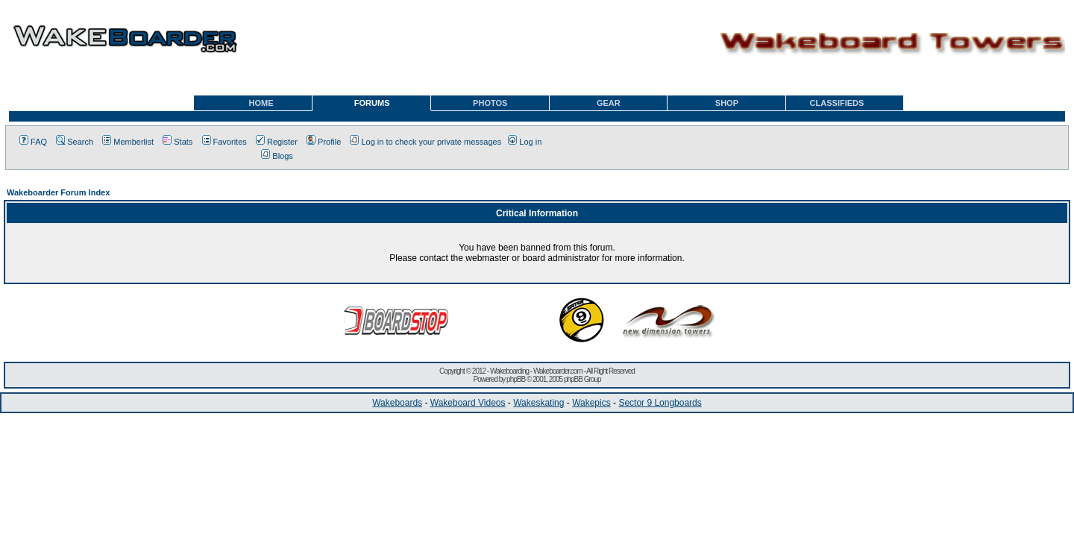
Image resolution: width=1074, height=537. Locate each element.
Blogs (277, 155)
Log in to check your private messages (425, 141)
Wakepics (591, 403)
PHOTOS (490, 102)
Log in (524, 141)
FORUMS (372, 102)
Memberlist (128, 141)
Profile (324, 141)
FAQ (33, 141)
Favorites (224, 141)
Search (74, 141)
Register (277, 141)
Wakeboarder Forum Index (58, 192)
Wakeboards (397, 403)
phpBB (515, 379)
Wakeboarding (509, 371)
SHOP (726, 102)
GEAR (609, 102)
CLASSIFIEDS (837, 102)
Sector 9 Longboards (659, 403)
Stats (177, 141)
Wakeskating (538, 403)
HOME (261, 102)
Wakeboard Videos (468, 403)
